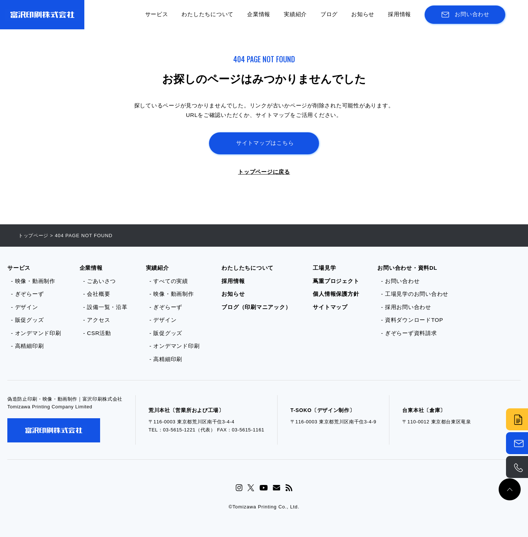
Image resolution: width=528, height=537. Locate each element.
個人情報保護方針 (336, 294)
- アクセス (96, 320)
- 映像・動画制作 (33, 281)
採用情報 (399, 14)
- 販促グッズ (27, 320)
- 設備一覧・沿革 (105, 307)
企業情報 (258, 14)
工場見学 (324, 268)
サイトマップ (330, 307)
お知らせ (362, 14)
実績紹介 (295, 14)
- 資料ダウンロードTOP (412, 320)
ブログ (329, 14)
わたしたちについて (208, 14)
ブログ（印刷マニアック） (256, 307)
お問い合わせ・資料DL (407, 268)
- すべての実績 (169, 281)
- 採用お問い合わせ (406, 307)
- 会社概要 (96, 294)
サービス (156, 14)
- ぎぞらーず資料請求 (409, 333)
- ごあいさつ (99, 281)
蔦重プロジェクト (336, 281)
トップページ (33, 235)
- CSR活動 (97, 333)
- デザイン (24, 307)
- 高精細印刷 (27, 346)
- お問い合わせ (400, 281)
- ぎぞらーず (27, 294)
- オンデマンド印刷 (36, 333)
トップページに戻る (264, 172)
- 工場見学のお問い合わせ (414, 294)
